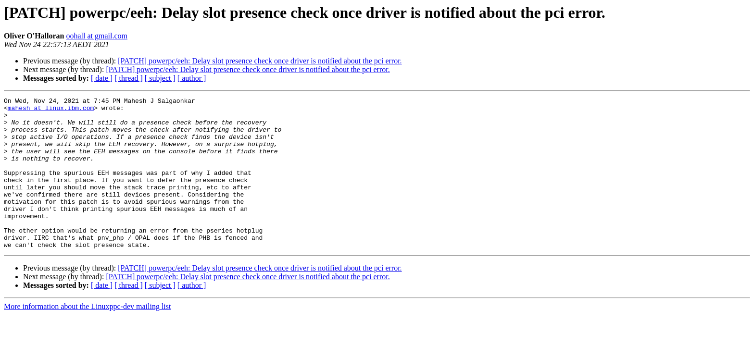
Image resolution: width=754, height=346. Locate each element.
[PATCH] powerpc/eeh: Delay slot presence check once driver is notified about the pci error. (260, 61)
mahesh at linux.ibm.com (51, 110)
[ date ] (102, 78)
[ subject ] (160, 78)
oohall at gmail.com (96, 36)
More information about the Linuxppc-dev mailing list (87, 337)
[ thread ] (128, 78)
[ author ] (191, 78)
